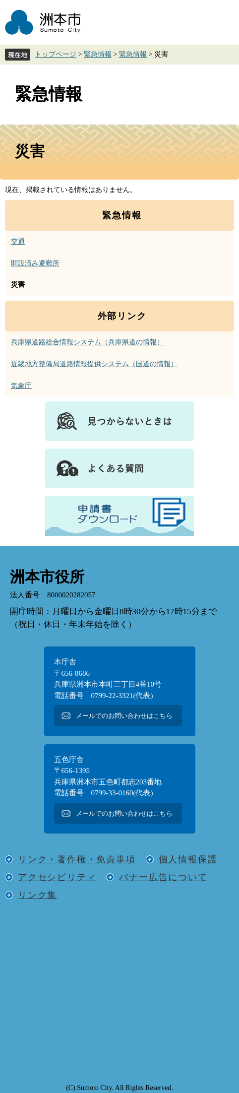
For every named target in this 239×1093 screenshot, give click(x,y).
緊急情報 (98, 54)
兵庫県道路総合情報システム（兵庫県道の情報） (87, 342)
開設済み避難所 (35, 263)
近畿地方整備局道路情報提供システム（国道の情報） (94, 364)
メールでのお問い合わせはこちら (124, 715)
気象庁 (21, 385)
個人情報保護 (188, 859)
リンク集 (37, 895)
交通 (18, 241)
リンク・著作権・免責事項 (77, 859)
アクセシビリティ (57, 877)
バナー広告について (163, 877)
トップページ (55, 54)
